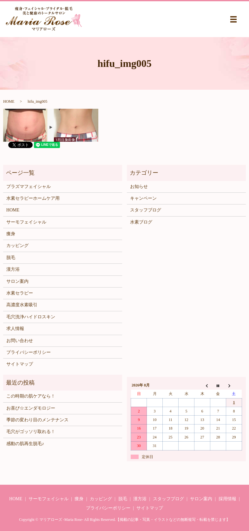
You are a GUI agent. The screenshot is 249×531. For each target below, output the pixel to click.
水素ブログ (141, 222)
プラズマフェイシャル (28, 186)
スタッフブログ (145, 210)
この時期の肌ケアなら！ (30, 396)
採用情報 (227, 498)
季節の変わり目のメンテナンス (37, 420)
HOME (8, 101)
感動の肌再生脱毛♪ (25, 443)
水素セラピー (19, 293)
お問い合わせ (19, 340)
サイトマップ (19, 364)
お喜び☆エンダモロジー (30, 408)
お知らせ (139, 186)
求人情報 (15, 328)
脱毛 (10, 257)
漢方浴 (13, 269)
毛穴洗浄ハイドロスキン (30, 316)
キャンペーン (143, 198)
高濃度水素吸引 (21, 304)
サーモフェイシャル (26, 222)
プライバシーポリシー (28, 352)
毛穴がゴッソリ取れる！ (30, 431)
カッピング (17, 245)
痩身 (10, 233)
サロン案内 (17, 281)
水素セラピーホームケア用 (33, 198)
